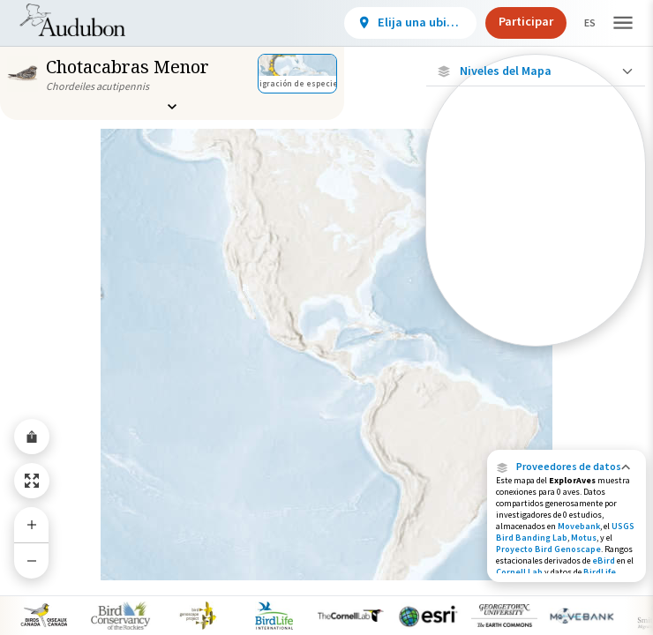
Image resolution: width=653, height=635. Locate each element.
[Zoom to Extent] (31, 480)
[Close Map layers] (535, 71)
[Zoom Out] (31, 560)
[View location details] (395, 23)
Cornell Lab (519, 572)
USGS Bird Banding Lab (565, 531)
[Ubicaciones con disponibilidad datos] (535, 191)
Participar (511, 21)
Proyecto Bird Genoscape (548, 549)
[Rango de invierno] (535, 320)
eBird (603, 560)
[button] (566, 466)
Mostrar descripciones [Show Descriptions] (536, 350)
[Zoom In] (31, 524)
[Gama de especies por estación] (535, 259)
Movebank (579, 526)
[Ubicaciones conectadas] (535, 229)
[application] (326, 317)
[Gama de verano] (535, 290)
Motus (584, 537)
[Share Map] (31, 436)
